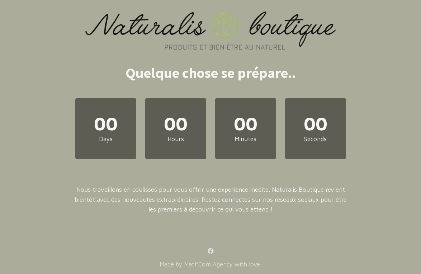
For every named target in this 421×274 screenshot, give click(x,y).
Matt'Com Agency (208, 264)
